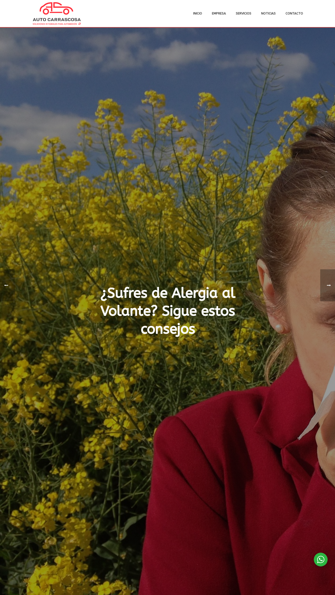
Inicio (197, 13)
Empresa (219, 13)
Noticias (268, 13)
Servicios (243, 13)
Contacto (294, 13)
